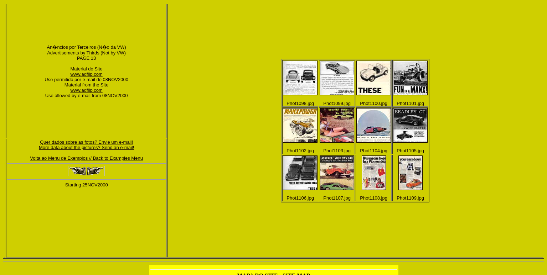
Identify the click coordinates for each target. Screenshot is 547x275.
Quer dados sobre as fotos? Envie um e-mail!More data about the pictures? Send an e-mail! (86, 144)
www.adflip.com (86, 74)
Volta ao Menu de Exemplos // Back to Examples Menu (86, 158)
